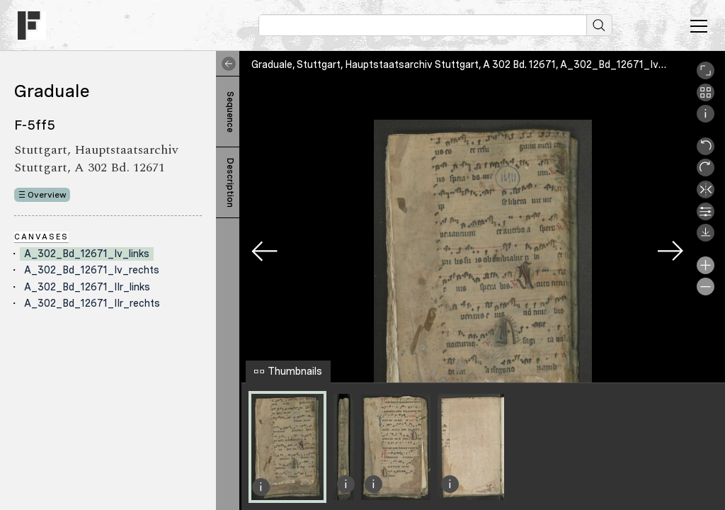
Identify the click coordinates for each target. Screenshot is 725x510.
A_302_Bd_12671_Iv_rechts (91, 270)
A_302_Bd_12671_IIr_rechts (92, 303)
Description (230, 183)
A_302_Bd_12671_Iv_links (86, 253)
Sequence (230, 111)
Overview (47, 195)
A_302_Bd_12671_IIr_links (87, 287)
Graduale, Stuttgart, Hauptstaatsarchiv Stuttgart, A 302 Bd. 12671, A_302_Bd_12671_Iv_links (468, 64)
